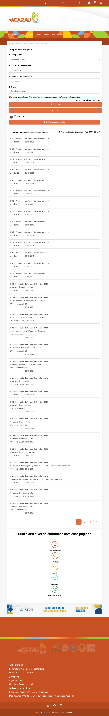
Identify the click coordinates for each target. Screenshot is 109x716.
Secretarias (31, 34)
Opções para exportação (54, 122)
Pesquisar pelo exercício (20, 76)
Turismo (39, 34)
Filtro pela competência (20, 65)
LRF (53, 34)
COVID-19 (21, 117)
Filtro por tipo (15, 55)
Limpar (55, 110)
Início (11, 44)
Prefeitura (14, 34)
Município (22, 34)
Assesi (45, 713)
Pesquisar (55, 104)
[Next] (90, 522)
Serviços (46, 34)
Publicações (60, 34)
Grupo (12, 87)
